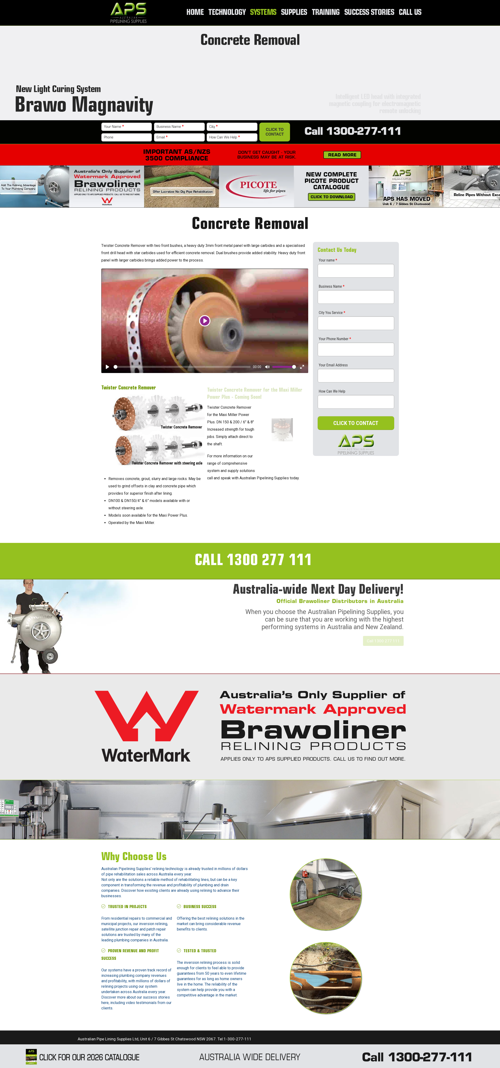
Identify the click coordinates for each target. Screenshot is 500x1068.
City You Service (332, 312)
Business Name (170, 127)
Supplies (294, 13)
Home (195, 13)
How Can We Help (224, 137)
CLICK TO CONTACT (355, 423)
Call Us (410, 13)
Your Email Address (333, 365)
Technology (226, 13)
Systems (263, 13)
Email (162, 137)
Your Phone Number (335, 339)
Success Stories (369, 13)
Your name (328, 260)
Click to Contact (275, 132)
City (213, 127)
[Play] (204, 320)
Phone (108, 137)
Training (326, 13)
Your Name (114, 127)
